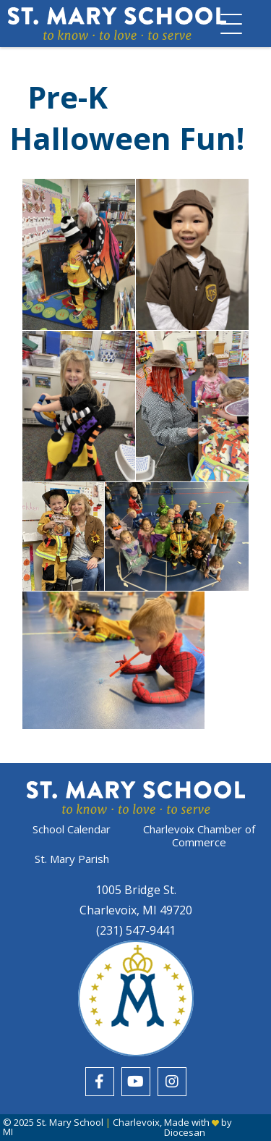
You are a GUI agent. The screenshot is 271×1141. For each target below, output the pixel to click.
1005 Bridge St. (135, 889)
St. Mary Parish (72, 858)
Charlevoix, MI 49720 (135, 910)
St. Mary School (69, 1122)
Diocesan (184, 1132)
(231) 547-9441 (136, 930)
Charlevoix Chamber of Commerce (199, 835)
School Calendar (72, 829)
